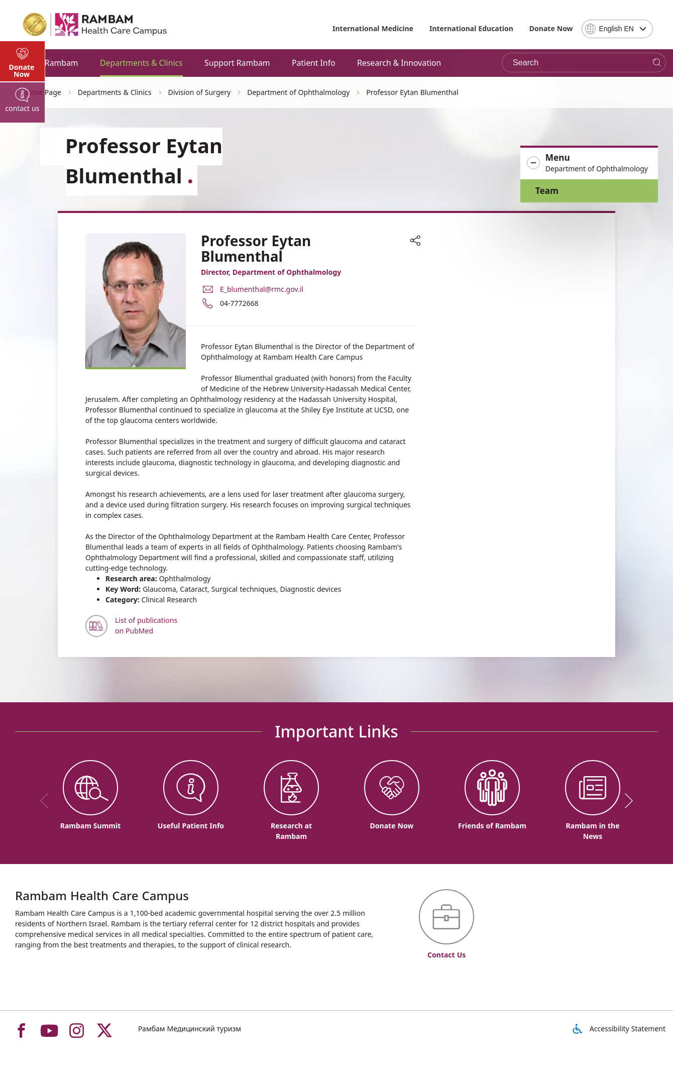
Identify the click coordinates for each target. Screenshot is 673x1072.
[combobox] (617, 29)
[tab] (22, 271)
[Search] (656, 62)
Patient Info (313, 62)
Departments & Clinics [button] (141, 62)
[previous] (47, 800)
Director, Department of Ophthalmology (271, 272)
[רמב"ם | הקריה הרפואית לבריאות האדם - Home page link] (95, 24)
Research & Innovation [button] (399, 62)
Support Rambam (237, 62)
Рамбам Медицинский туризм (189, 1028)
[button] (589, 163)
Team (546, 190)
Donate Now (551, 28)
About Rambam (49, 62)
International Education (471, 28)
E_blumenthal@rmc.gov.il (261, 289)
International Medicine (372, 28)
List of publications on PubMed (146, 625)
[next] (625, 800)
